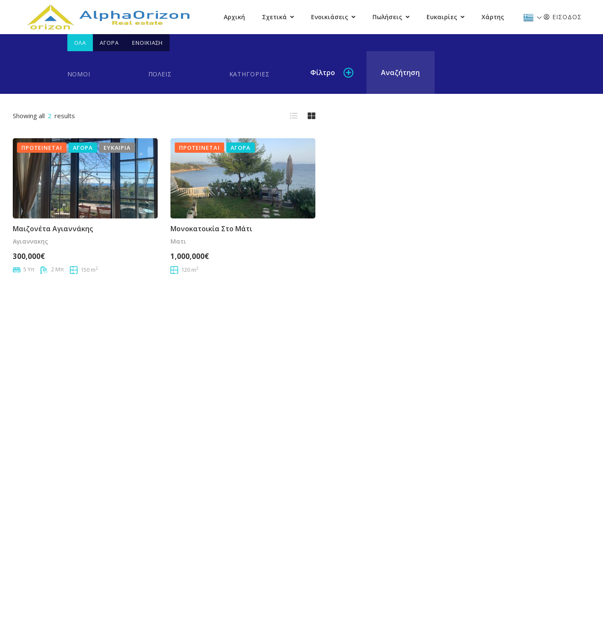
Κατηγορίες (249, 74)
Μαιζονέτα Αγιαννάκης (53, 228)
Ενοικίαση (147, 43)
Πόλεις (160, 74)
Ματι (178, 241)
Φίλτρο (322, 72)
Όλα (80, 43)
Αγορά (109, 43)
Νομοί (79, 74)
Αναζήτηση (400, 72)
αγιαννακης (30, 241)
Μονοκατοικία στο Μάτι (211, 228)
